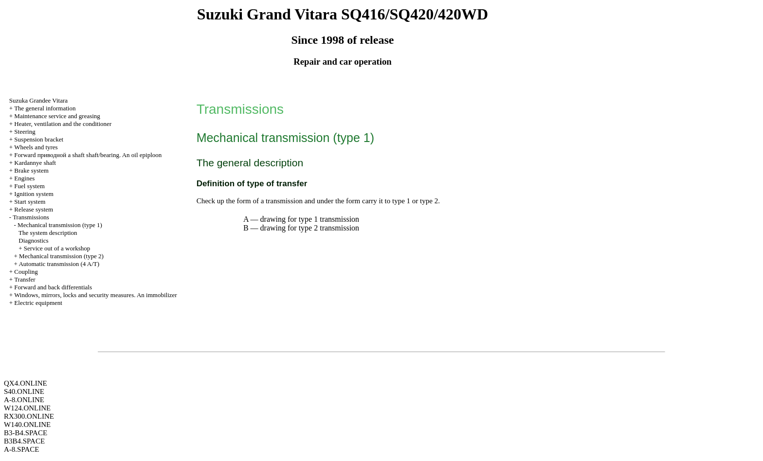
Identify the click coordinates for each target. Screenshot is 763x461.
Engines (24, 178)
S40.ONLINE (24, 391)
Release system (33, 209)
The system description (47, 232)
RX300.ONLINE (29, 416)
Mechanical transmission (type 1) (60, 225)
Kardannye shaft (35, 162)
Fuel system (29, 186)
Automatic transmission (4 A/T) (58, 263)
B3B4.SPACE (24, 441)
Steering (24, 131)
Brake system (31, 170)
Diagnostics (33, 240)
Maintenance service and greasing (57, 116)
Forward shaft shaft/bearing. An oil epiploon (88, 155)
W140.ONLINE (27, 424)
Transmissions (31, 217)
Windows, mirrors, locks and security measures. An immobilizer (95, 295)
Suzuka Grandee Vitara (38, 100)
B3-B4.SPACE (25, 433)
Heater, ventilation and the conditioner (62, 123)
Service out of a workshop (57, 248)
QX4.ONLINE (25, 383)
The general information (44, 108)
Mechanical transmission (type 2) (61, 256)
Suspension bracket (38, 139)
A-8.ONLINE (24, 400)
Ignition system (34, 193)
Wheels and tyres (36, 147)
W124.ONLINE (27, 408)
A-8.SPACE (21, 449)
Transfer (25, 279)
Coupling (25, 271)
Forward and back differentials (53, 287)
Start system (29, 201)
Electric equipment (38, 302)
